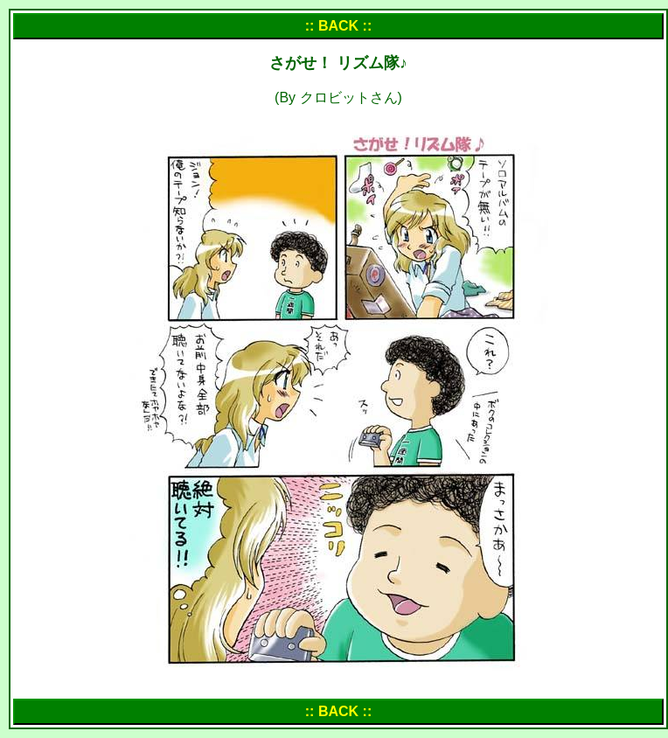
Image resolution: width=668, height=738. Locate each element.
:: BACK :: (338, 25)
